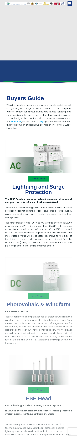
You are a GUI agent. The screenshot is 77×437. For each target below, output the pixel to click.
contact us (16, 122)
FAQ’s (42, 122)
